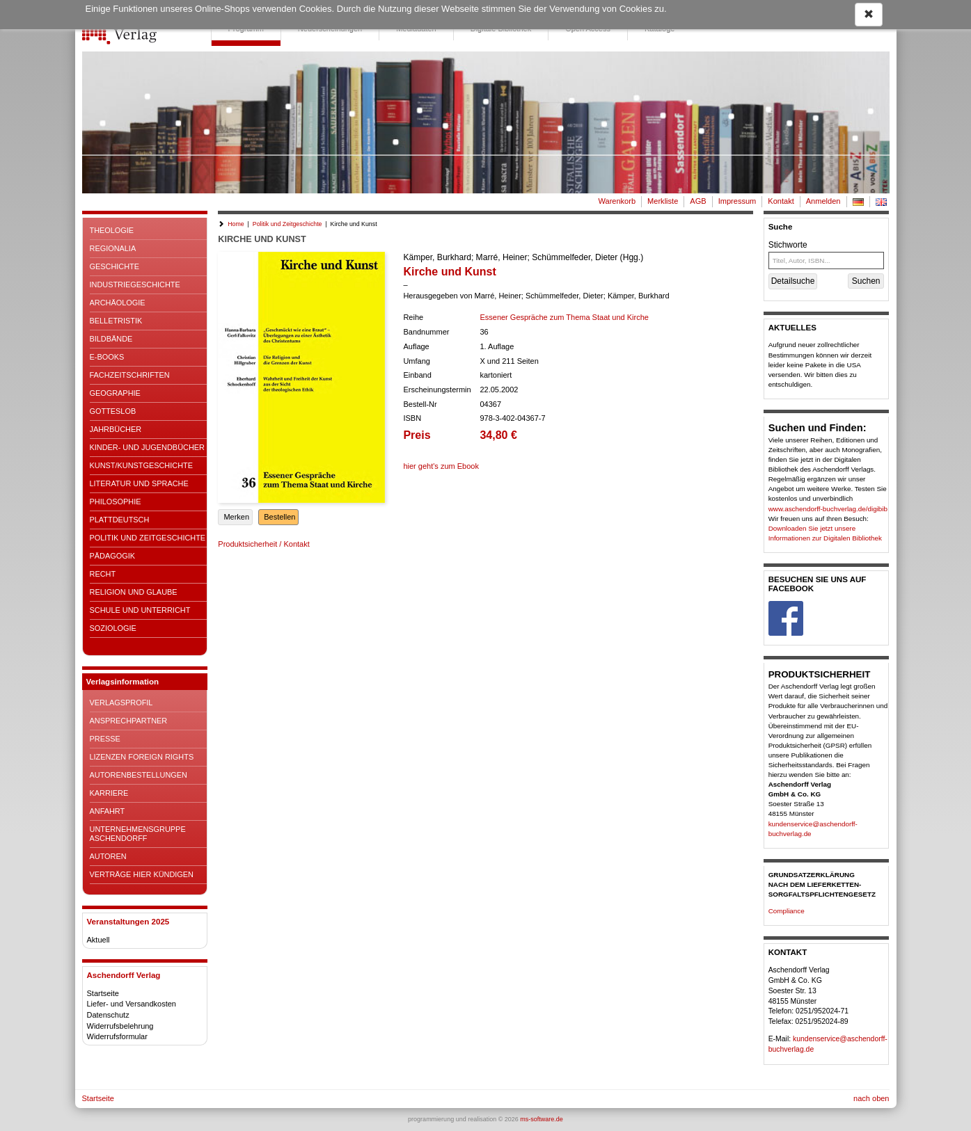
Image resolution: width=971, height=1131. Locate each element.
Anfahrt (107, 811)
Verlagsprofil (121, 702)
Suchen (866, 281)
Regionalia (113, 248)
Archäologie (117, 302)
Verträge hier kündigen (142, 874)
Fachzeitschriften (130, 375)
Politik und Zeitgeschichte (148, 538)
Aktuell (98, 940)
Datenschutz (108, 1015)
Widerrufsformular (117, 1036)
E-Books (107, 357)
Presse (105, 739)
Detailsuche (793, 281)
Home (236, 223)
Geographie (115, 393)
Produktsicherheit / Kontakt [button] (263, 544)
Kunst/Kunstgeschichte (141, 465)
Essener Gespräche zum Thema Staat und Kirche (564, 317)
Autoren (108, 856)
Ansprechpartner (129, 720)
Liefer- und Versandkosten (131, 1004)
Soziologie (113, 628)
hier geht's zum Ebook (441, 466)
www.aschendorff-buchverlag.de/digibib (827, 509)
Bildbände (111, 339)
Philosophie (115, 501)
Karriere (109, 793)
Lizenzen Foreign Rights (142, 757)
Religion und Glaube (133, 592)
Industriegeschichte (135, 284)
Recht (103, 574)
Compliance (786, 911)
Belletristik (116, 320)
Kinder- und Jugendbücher (147, 447)
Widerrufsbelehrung (120, 1026)
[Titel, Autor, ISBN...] (826, 260)
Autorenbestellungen (138, 775)
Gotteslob (113, 411)
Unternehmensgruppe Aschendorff (138, 833)
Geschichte (115, 266)
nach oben (871, 1098)
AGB (698, 201)
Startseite (103, 993)
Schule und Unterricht (140, 610)
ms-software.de (541, 1119)
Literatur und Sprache (139, 483)
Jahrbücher (116, 429)
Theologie (112, 230)
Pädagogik (112, 556)
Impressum (737, 201)
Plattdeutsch (120, 519)
